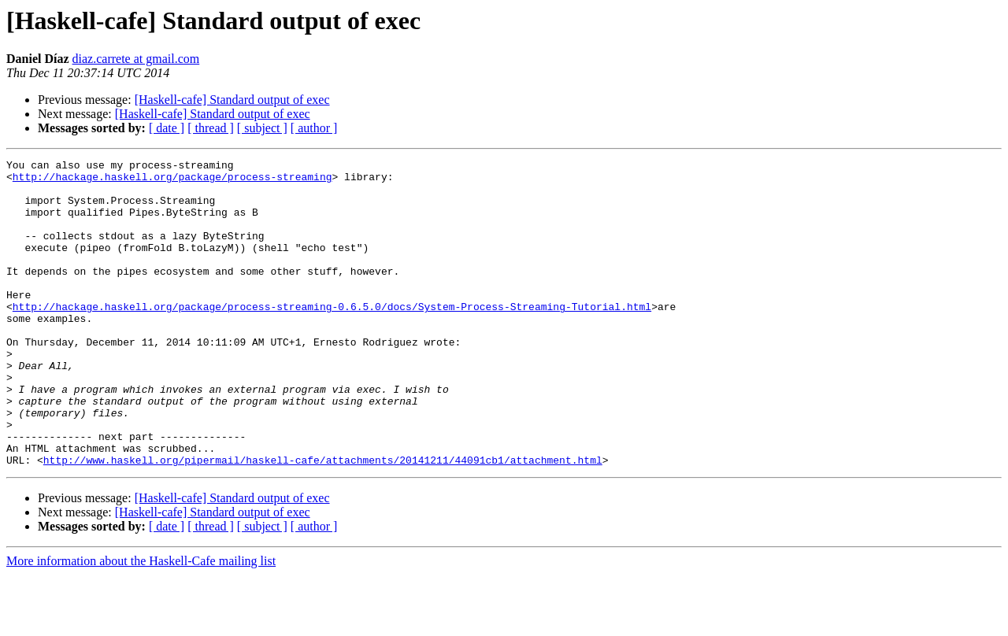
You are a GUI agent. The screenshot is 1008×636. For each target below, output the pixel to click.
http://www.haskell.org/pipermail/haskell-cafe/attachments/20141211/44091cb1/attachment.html (322, 521)
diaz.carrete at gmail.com (136, 58)
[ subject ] (262, 128)
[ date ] (166, 128)
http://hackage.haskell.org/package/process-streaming (172, 181)
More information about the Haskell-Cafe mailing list (141, 622)
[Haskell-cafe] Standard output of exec (232, 99)
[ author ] (314, 128)
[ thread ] (210, 128)
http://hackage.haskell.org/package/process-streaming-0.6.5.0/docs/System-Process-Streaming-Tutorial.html (332, 337)
